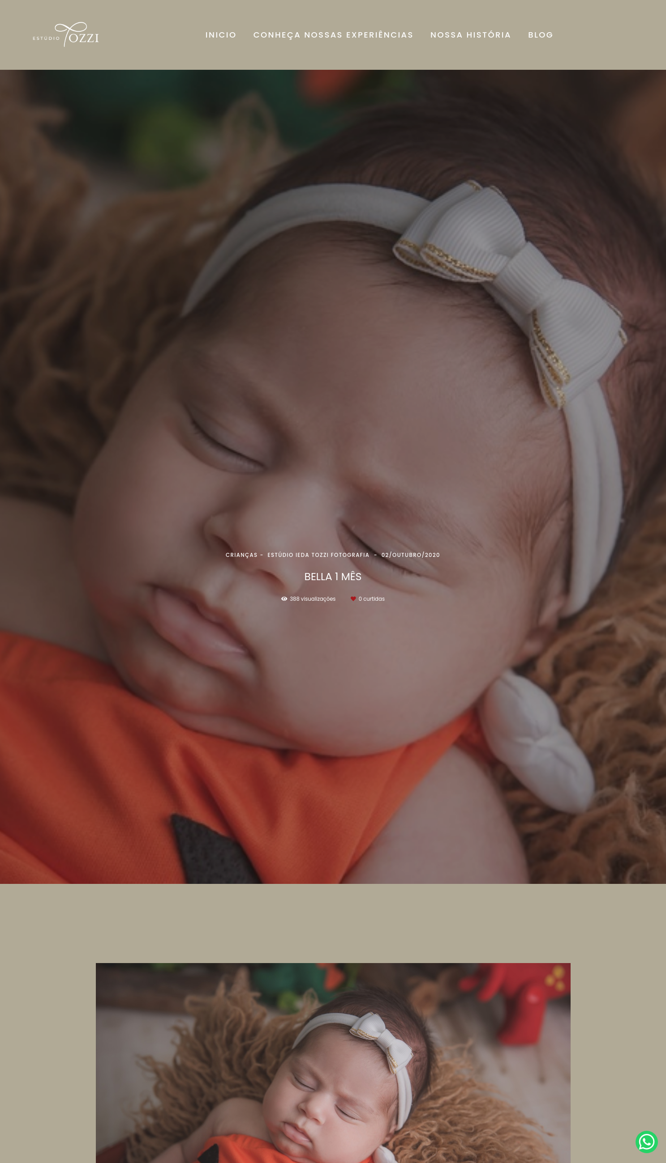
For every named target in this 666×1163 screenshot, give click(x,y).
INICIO (221, 34)
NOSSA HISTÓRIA (470, 34)
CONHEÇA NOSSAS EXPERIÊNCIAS (334, 34)
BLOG (541, 34)
